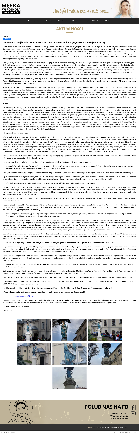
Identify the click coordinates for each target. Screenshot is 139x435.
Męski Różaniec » (120, 413)
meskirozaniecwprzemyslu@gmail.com (112, 427)
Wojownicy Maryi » (119, 416)
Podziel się (7, 38)
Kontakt (107, 21)
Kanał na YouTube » (119, 419)
